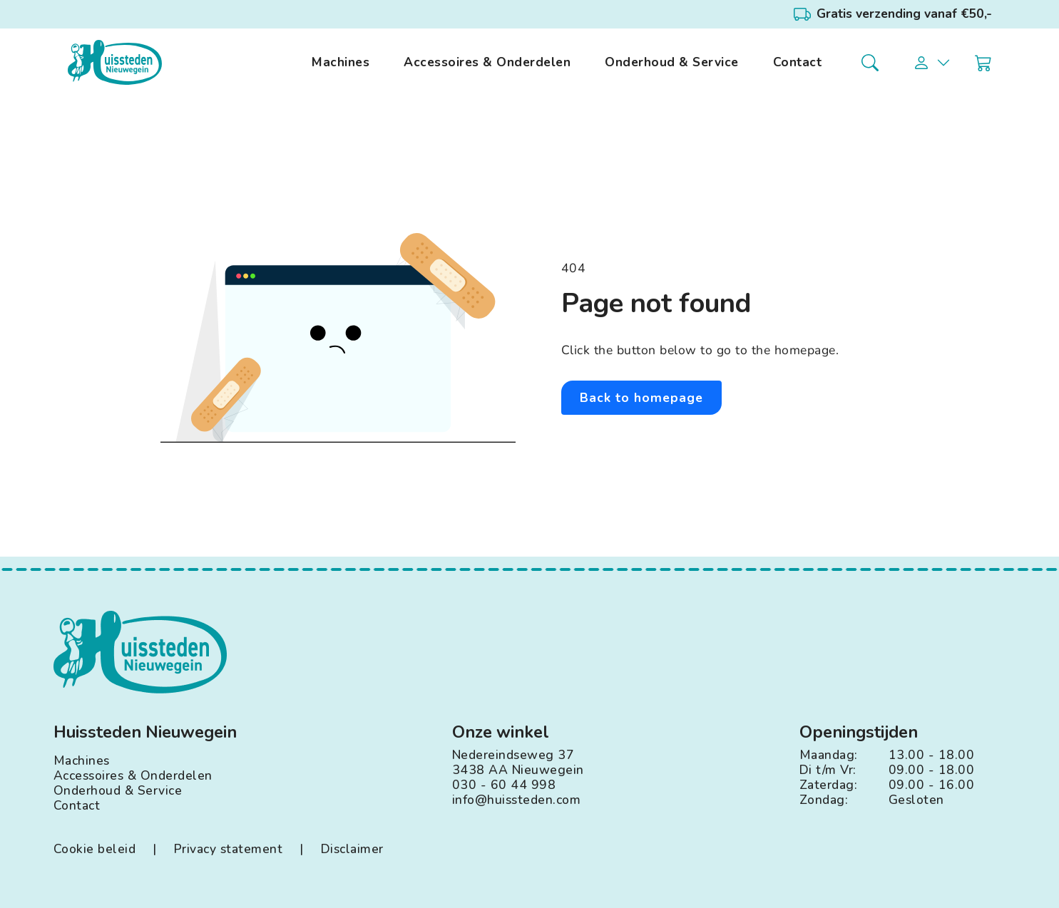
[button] (932, 62)
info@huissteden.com (516, 800)
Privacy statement (228, 849)
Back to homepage (641, 397)
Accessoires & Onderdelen (487, 62)
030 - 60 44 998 (504, 785)
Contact (797, 62)
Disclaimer (352, 849)
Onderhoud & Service (672, 62)
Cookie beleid (94, 849)
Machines (340, 62)
